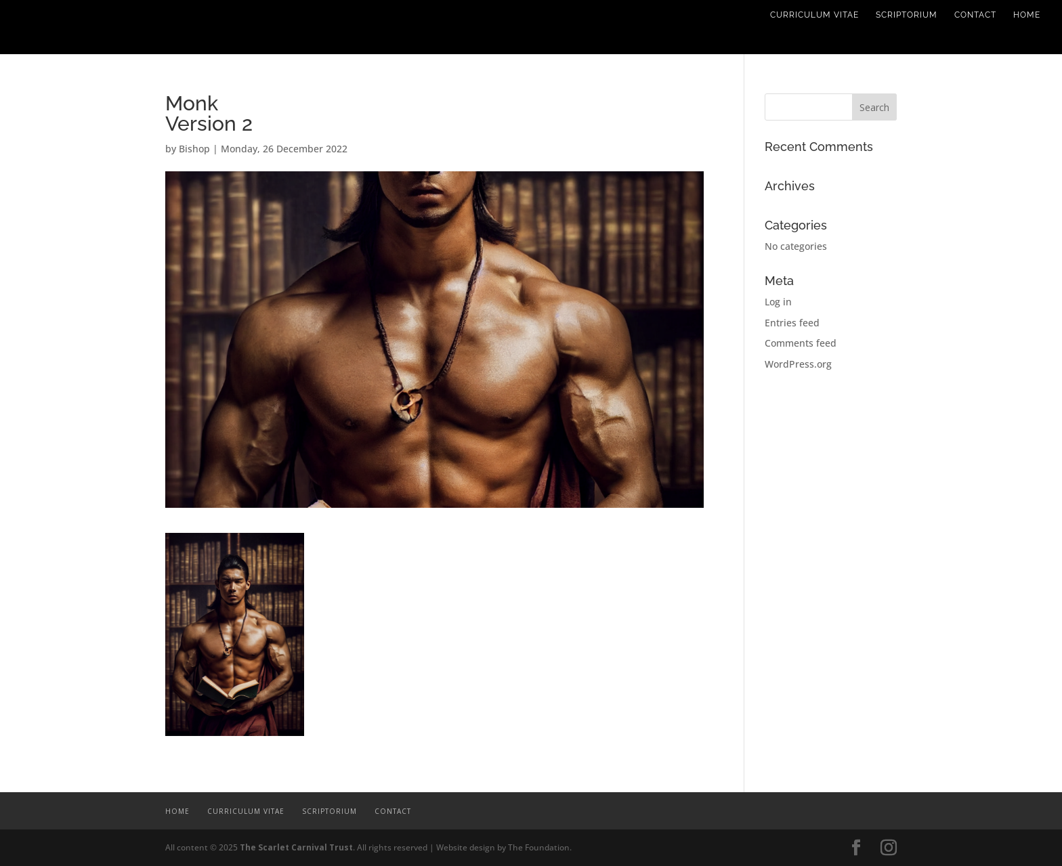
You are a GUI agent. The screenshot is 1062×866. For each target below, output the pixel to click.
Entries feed (792, 322)
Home (1026, 15)
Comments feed (800, 343)
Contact (975, 15)
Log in (778, 301)
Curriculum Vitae (814, 15)
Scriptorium (906, 15)
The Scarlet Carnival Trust (296, 847)
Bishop (194, 148)
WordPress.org (798, 364)
